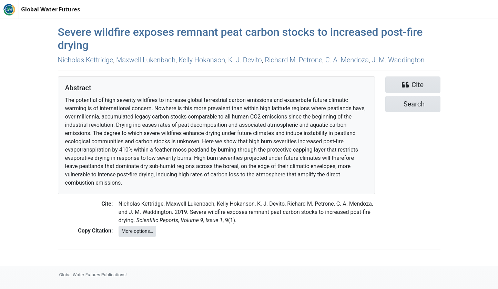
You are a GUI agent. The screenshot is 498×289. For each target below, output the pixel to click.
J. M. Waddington (398, 60)
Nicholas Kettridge (85, 60)
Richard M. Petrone (293, 60)
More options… (137, 231)
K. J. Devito (245, 60)
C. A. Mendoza (347, 60)
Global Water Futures (50, 9)
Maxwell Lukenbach (145, 60)
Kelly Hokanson (202, 60)
